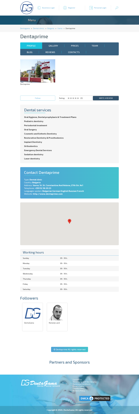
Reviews (50, 52)
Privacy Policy (78, 386)
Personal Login (100, 8)
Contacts (74, 52)
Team (95, 45)
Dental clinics (38, 28)
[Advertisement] (101, 75)
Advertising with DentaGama (84, 382)
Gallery (53, 45)
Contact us (77, 379)
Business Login (48, 8)
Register (71, 8)
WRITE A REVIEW (106, 98)
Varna (59, 28)
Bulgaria (50, 28)
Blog (29, 52)
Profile (31, 45)
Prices (75, 45)
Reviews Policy (79, 390)
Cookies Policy (78, 388)
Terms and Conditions (82, 384)
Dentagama (25, 28)
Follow (38, 98)
